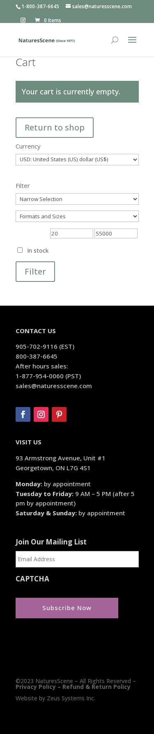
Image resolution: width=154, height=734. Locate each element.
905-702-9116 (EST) (45, 346)
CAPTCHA (32, 578)
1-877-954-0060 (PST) (48, 376)
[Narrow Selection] (77, 199)
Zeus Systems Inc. (71, 698)
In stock (37, 250)
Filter (35, 271)
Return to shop (55, 127)
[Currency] (77, 159)
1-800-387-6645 (40, 6)
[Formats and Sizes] (77, 216)
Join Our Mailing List (51, 541)
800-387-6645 (36, 356)
